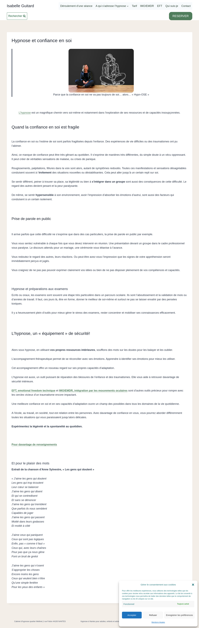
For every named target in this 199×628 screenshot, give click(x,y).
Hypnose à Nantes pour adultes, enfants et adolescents (103, 621)
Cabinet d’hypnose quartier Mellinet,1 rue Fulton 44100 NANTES (40, 621)
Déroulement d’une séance (76, 5)
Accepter (131, 615)
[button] (193, 584)
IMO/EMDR (147, 5)
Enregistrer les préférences (179, 615)
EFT (159, 5)
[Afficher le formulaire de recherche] (17, 16)
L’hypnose (25, 112)
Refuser (153, 615)
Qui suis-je (171, 5)
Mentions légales (158, 622)
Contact (186, 5)
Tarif (134, 5)
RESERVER (180, 16)
